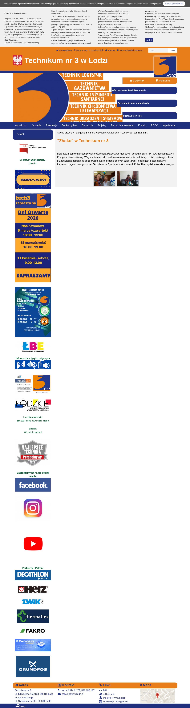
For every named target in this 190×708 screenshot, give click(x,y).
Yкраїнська (169, 125)
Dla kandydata (69, 125)
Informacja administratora (129, 50)
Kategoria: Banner (84, 132)
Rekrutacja (51, 125)
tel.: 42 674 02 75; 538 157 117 (76, 690)
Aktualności (21, 125)
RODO (154, 125)
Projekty (102, 125)
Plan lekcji (163, 80)
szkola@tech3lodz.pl (70, 694)
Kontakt (142, 125)
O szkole (36, 125)
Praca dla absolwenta (122, 125)
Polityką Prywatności (70, 4)
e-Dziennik (137, 80)
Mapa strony (80, 50)
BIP (103, 690)
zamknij (149, 40)
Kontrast (110, 50)
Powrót (20, 134)
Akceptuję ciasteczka (174, 4)
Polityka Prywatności (112, 697)
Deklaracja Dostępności (113, 701)
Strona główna (64, 50)
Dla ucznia (87, 125)
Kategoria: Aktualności (107, 132)
